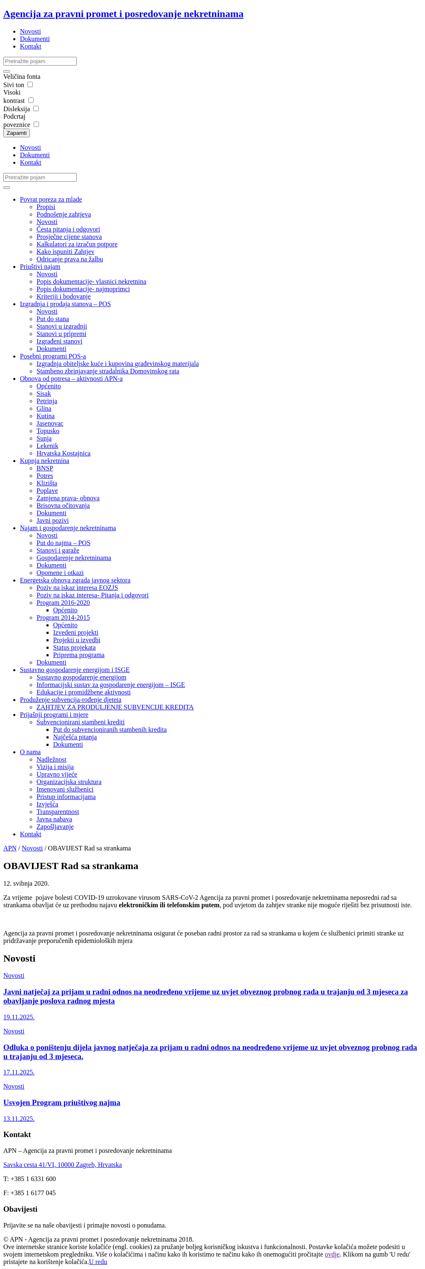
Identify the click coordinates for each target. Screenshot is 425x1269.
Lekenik (47, 445)
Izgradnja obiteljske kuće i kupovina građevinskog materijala (118, 363)
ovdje (332, 1254)
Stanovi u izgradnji (62, 326)
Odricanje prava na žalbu (70, 259)
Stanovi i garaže (58, 550)
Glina (44, 408)
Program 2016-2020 (63, 602)
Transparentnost (58, 811)
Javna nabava (54, 819)
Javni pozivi (53, 520)
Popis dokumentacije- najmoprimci (83, 288)
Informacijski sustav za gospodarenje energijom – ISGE (111, 684)
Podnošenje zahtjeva (64, 214)
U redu (98, 1261)
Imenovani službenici (65, 789)
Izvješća (47, 804)
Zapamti (17, 133)
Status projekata (74, 647)
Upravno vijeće (57, 774)
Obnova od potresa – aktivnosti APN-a (71, 378)
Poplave (47, 490)
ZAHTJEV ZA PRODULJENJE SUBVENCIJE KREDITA (115, 707)
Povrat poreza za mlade (51, 199)
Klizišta (47, 483)
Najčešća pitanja (75, 736)
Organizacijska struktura (69, 781)
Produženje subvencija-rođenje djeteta (70, 699)
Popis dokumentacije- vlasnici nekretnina (91, 281)
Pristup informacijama (66, 796)
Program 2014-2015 (63, 617)
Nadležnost (51, 759)
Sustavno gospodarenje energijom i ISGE (75, 669)
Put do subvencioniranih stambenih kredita (110, 729)
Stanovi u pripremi (61, 333)
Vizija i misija (55, 766)
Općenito (49, 386)
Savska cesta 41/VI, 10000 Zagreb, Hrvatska (62, 1164)
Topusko (48, 430)
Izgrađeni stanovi (60, 341)
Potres (45, 475)
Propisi (46, 206)
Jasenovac (50, 423)
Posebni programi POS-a (53, 356)
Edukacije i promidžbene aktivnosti (84, 692)
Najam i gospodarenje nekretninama (68, 527)
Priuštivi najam (40, 266)
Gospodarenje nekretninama (74, 557)
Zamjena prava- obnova (68, 498)
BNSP (45, 468)
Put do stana (53, 318)
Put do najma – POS (63, 542)
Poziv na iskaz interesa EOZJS (77, 587)
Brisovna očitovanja (63, 505)
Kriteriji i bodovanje (64, 296)
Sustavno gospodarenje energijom (82, 677)
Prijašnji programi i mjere (54, 714)
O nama (30, 751)
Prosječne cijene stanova (69, 236)
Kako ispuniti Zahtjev (66, 251)
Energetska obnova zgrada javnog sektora (75, 580)
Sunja (44, 438)
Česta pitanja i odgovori (68, 229)
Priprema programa (79, 654)
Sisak (44, 393)
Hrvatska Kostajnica (63, 453)
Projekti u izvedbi (76, 639)
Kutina (46, 415)
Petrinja (47, 400)
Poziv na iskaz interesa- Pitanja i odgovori (93, 595)
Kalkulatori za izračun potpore (77, 244)
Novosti (30, 31)
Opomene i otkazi (60, 572)
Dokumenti (35, 38)
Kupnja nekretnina (44, 460)
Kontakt (31, 46)
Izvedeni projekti (75, 632)
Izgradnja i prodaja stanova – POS (65, 303)
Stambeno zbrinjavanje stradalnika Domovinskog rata (108, 371)
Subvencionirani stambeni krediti (81, 722)
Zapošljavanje (55, 826)
